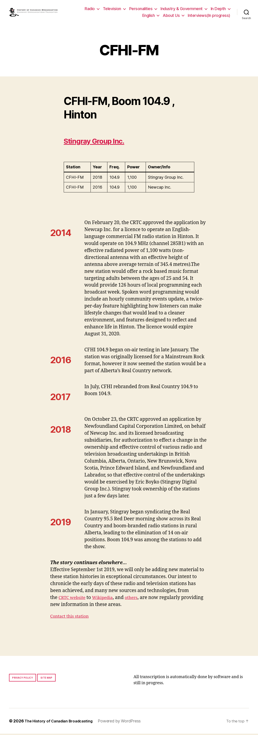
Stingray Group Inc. (102, 141)
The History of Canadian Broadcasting (62, 722)
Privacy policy (22, 679)
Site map (46, 679)
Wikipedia (106, 599)
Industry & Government (182, 9)
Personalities (141, 9)
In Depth (218, 9)
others (138, 599)
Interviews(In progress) (209, 16)
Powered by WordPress (125, 722)
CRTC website (74, 599)
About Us (171, 16)
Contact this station (71, 618)
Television (112, 9)
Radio (90, 9)
